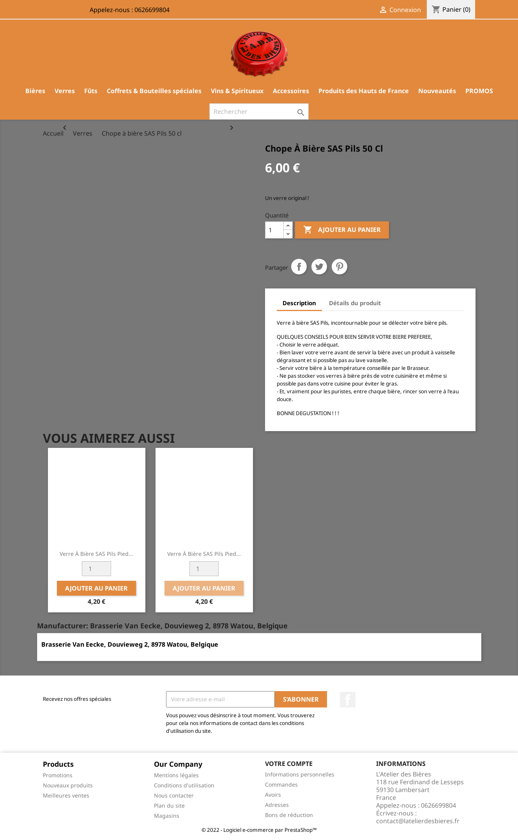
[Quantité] (274, 230)
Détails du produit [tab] (355, 303)
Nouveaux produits (68, 785)
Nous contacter (174, 795)
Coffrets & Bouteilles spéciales (154, 91)
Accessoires (291, 91)
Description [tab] (299, 303)
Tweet (319, 266)
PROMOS (479, 91)
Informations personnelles (299, 774)
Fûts (90, 91)
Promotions (57, 775)
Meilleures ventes (66, 795)
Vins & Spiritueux (237, 91)
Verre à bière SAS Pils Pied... (96, 553)
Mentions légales (176, 775)
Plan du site (169, 805)
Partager (299, 266)
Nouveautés (437, 91)
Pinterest (339, 266)
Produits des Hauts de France (363, 91)
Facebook (347, 699)
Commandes (281, 784)
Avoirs (273, 794)
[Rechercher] (259, 111)
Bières (35, 91)
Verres (65, 91)
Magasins (166, 815)
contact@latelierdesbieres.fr (418, 821)
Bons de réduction (289, 815)
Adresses (277, 804)
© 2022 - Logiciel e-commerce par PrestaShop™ (259, 829)
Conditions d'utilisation (184, 785)
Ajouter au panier (342, 230)
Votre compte (289, 763)
